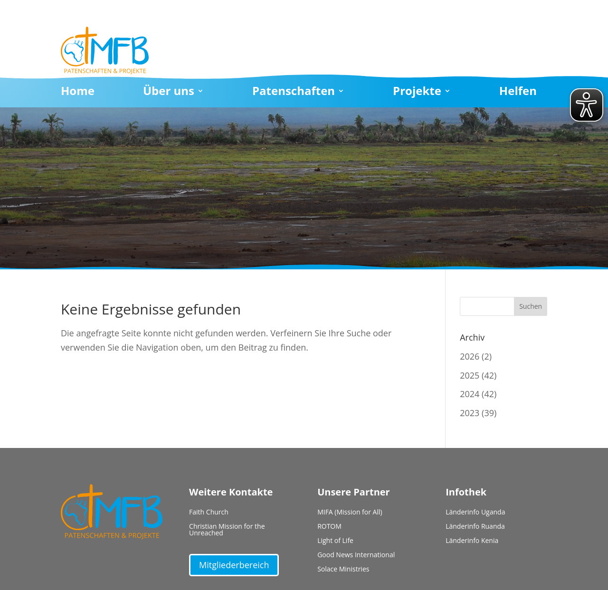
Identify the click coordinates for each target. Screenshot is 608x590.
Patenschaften (293, 92)
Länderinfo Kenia (472, 541)
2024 (469, 394)
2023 (469, 413)
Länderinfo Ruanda (475, 527)
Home (78, 92)
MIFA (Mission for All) (349, 512)
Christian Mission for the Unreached (227, 530)
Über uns (168, 92)
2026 (469, 356)
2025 (469, 375)
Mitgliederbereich (234, 565)
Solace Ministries (343, 569)
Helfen (518, 92)
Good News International (356, 555)
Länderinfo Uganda (475, 512)
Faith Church (208, 512)
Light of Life (335, 541)
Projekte (417, 92)
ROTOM (329, 527)
